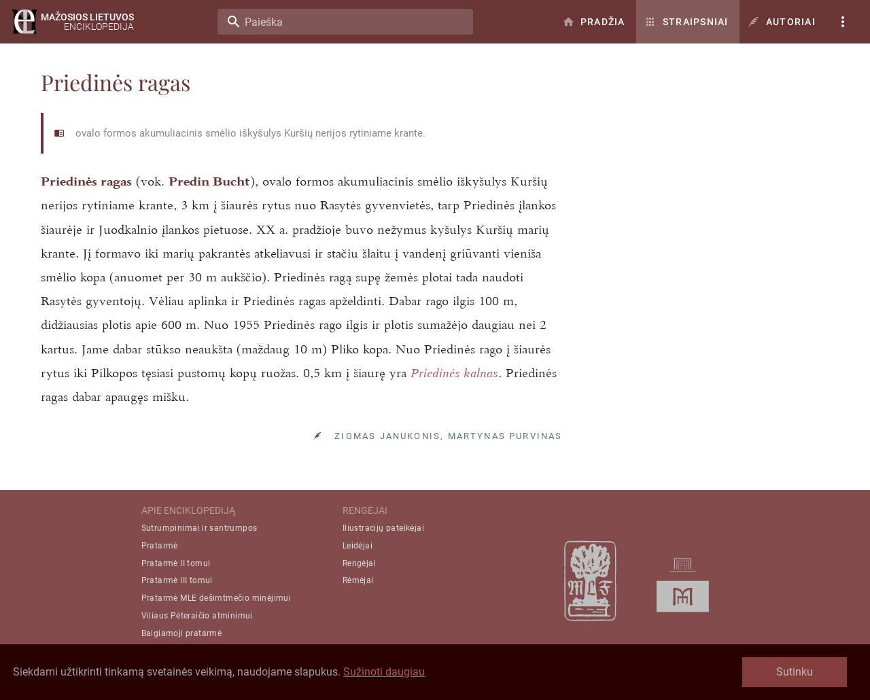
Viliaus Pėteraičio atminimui (197, 615)
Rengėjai (359, 563)
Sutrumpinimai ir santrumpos (199, 528)
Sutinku (794, 671)
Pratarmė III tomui (177, 581)
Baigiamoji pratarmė (181, 633)
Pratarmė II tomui (176, 563)
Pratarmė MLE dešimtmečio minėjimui (216, 598)
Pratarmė (159, 545)
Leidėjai (357, 545)
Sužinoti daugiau (384, 671)
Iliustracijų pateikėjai (383, 528)
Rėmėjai (358, 581)
